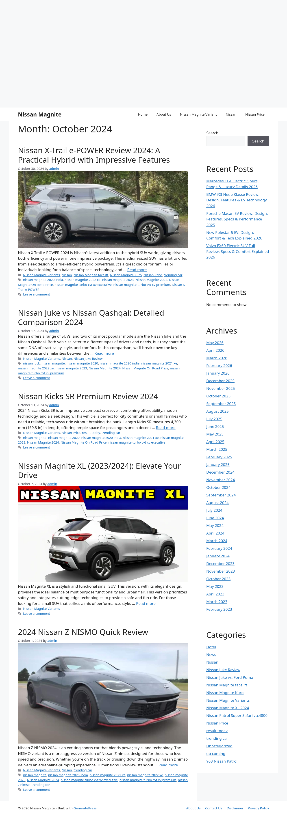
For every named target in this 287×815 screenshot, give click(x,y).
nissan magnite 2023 (118, 280)
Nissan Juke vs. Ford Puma (229, 677)
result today (91, 433)
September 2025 (221, 403)
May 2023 (215, 586)
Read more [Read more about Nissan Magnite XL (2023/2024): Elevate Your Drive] (146, 603)
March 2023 (216, 601)
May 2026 (215, 342)
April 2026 (215, 350)
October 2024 (218, 487)
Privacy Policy (258, 808)
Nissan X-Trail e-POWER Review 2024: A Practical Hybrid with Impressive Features (94, 155)
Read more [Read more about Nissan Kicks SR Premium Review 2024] (166, 427)
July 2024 (214, 510)
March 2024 (216, 540)
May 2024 (215, 525)
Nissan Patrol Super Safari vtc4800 (236, 715)
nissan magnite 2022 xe (82, 280)
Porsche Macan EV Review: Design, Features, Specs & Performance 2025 (237, 219)
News (211, 654)
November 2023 (220, 571)
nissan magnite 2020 (82, 363)
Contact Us (213, 808)
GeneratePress (85, 808)
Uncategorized (219, 745)
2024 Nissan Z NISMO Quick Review (83, 632)
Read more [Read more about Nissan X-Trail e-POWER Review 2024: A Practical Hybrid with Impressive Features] (137, 269)
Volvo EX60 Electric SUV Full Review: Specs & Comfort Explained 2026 (237, 251)
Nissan (231, 114)
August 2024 (217, 502)
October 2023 (218, 578)
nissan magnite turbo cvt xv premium (141, 284)
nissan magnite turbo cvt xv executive (83, 284)
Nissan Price (255, 114)
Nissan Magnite (39, 114)
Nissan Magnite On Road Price (145, 368)
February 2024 (219, 548)
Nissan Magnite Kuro (126, 275)
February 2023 (219, 609)
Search (212, 132)
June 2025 (215, 426)
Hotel (211, 646)
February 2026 (219, 365)
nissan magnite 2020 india (43, 280)
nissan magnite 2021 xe (159, 363)
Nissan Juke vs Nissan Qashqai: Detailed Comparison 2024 (91, 317)
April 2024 (215, 533)
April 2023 (215, 594)
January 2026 (218, 373)
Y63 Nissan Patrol (221, 761)
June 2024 (215, 517)
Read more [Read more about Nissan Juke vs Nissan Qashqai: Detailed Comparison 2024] (104, 353)
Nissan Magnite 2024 (151, 280)
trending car (173, 275)
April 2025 (215, 441)
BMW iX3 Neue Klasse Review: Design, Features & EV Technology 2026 (236, 200)
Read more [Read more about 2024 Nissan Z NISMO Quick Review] (168, 765)
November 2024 (220, 479)
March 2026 (216, 357)
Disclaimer (235, 808)
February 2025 (219, 456)
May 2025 (215, 434)
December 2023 (220, 563)
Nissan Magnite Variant (198, 114)
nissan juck (31, 363)
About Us (164, 114)
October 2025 (218, 396)
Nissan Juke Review (88, 358)
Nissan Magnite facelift (91, 275)
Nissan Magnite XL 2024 (227, 707)
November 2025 (220, 388)
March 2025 (216, 449)
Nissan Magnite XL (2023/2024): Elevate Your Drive (99, 470)
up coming (215, 753)
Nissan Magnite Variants (41, 275)
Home (143, 114)
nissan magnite (53, 363)
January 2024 (218, 555)
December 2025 (220, 380)
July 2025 (214, 418)
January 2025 (218, 464)
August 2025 (217, 411)
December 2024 (220, 472)
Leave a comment (36, 294)
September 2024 (221, 495)
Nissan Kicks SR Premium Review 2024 (88, 396)
